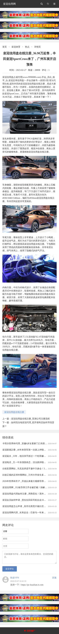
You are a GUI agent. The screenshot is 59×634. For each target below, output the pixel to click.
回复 (54, 579)
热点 (27, 47)
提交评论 (10, 570)
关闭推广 (31, 631)
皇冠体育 (15, 47)
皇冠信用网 (9, 4)
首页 (4, 47)
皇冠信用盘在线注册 (14, 412)
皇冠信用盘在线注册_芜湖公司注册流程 (30, 419)
